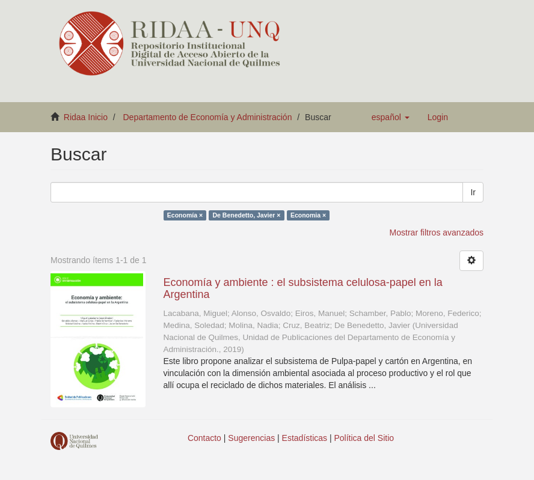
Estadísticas (304, 438)
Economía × (185, 215)
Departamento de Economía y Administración (207, 117)
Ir (473, 192)
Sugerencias (251, 438)
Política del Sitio (364, 438)
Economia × (308, 215)
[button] (391, 117)
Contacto (204, 438)
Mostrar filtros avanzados (436, 232)
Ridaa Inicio (86, 117)
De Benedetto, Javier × (247, 215)
